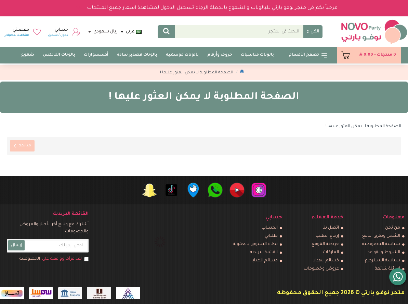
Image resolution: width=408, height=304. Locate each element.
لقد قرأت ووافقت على (53, 259)
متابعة (25, 146)
